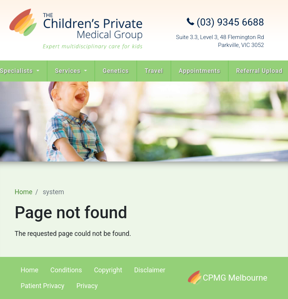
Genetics (116, 70)
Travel (154, 70)
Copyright (108, 270)
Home (23, 192)
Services (68, 70)
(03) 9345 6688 (225, 22)
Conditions (66, 270)
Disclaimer (149, 270)
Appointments (199, 70)
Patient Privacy (42, 286)
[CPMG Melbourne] (227, 278)
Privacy (87, 286)
